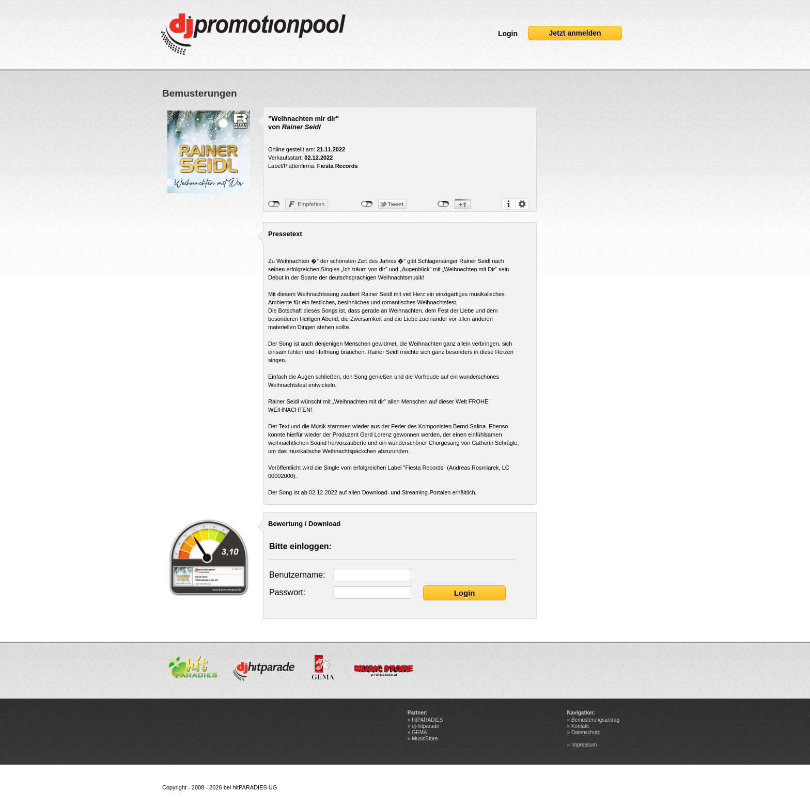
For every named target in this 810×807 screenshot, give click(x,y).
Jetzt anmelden (575, 33)
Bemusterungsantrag (595, 720)
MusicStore (425, 738)
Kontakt (580, 726)
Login (508, 33)
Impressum (584, 745)
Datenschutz (585, 732)
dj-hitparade (425, 726)
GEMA (419, 732)
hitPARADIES (427, 720)
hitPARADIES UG (254, 787)
